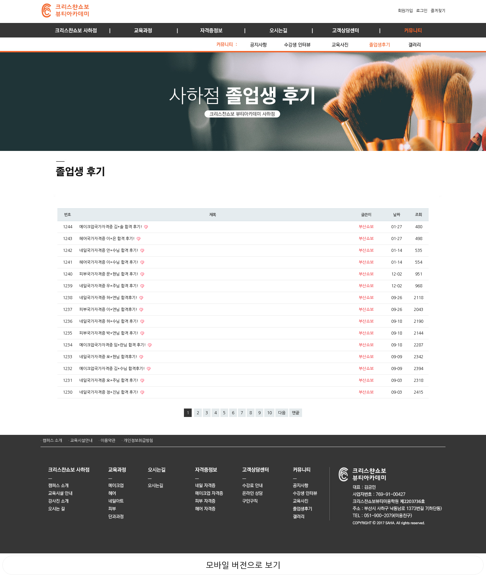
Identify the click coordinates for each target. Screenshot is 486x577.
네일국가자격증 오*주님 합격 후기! (109, 380)
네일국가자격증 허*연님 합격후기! (108, 298)
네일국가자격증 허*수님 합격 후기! (109, 321)
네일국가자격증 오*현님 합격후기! (108, 357)
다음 (282, 413)
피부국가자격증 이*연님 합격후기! (108, 310)
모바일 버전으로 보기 (243, 565)
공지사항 (265, 43)
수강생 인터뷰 (306, 43)
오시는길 (276, 30)
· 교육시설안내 (80, 441)
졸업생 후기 (387, 43)
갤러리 (421, 43)
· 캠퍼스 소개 (51, 441)
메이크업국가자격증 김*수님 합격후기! (112, 369)
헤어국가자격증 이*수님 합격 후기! (109, 262)
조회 (418, 215)
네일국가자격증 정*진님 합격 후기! (109, 392)
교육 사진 (349, 43)
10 (269, 413)
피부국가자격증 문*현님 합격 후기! (109, 274)
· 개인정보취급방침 (137, 441)
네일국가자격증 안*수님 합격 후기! (109, 250)
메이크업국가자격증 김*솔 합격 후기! (111, 227)
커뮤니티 (412, 30)
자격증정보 (209, 30)
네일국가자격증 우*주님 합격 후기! (109, 286)
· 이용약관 (107, 441)
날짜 (396, 215)
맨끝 (295, 413)
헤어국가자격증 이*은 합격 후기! (107, 239)
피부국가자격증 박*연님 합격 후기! (109, 333)
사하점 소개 (74, 30)
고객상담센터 (344, 30)
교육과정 (142, 30)
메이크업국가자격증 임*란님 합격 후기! (113, 345)
